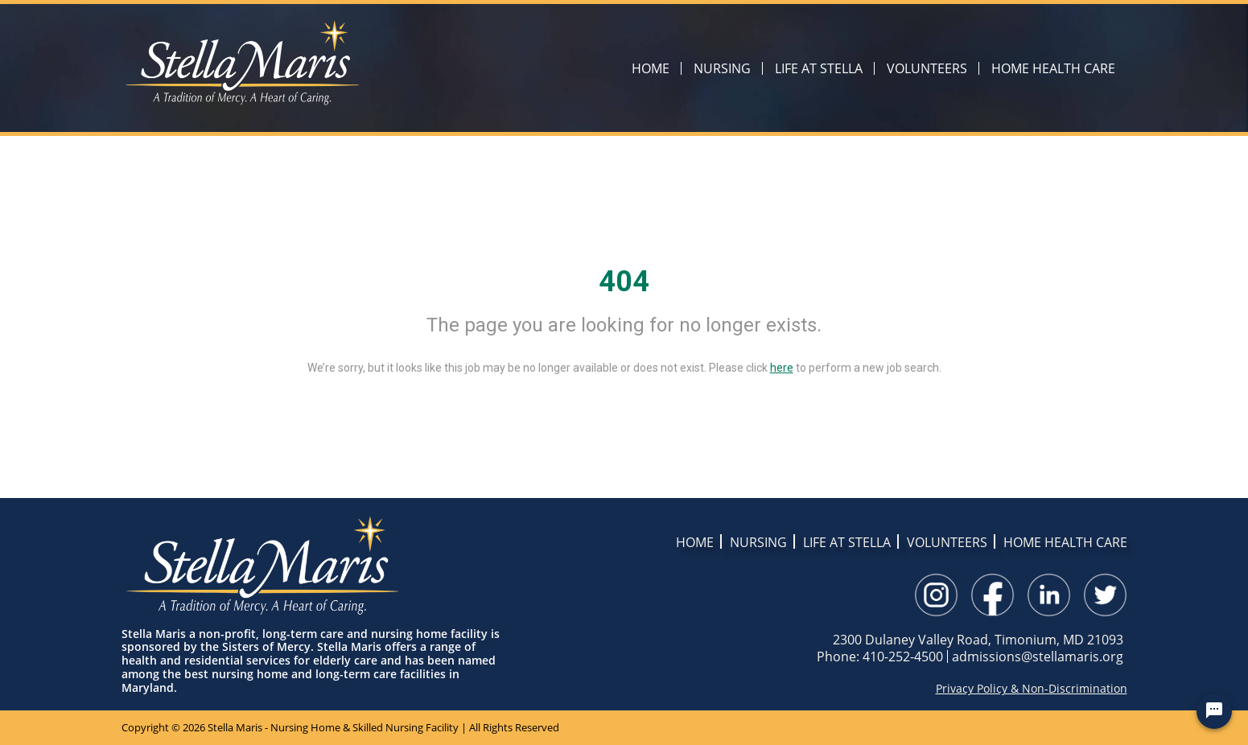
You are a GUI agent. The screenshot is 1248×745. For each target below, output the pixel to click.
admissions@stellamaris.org (1037, 656)
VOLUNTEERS (927, 68)
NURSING (722, 68)
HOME (650, 68)
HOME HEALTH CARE (1053, 68)
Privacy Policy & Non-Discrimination (1031, 688)
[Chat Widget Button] (1214, 711)
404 (624, 281)
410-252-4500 (903, 656)
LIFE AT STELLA (819, 68)
